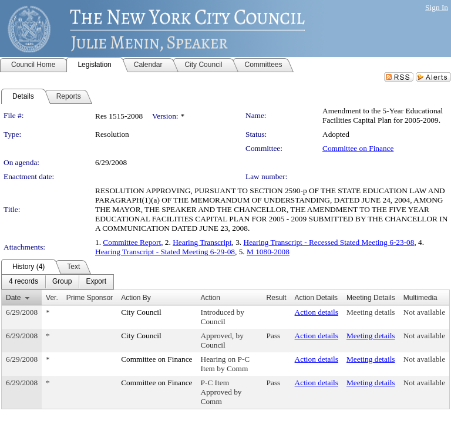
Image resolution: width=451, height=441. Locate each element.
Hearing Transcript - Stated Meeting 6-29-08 (165, 251)
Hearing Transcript (202, 242)
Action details (316, 312)
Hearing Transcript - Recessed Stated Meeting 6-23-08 (329, 242)
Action (210, 298)
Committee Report (132, 242)
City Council (141, 312)
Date (13, 298)
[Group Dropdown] (62, 282)
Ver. (52, 298)
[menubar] (57, 281)
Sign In (436, 7)
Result (277, 298)
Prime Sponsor (89, 298)
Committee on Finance (357, 148)
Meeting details (370, 312)
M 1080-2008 (268, 251)
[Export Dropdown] (96, 282)
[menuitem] (23, 282)
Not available (424, 312)
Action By (136, 298)
